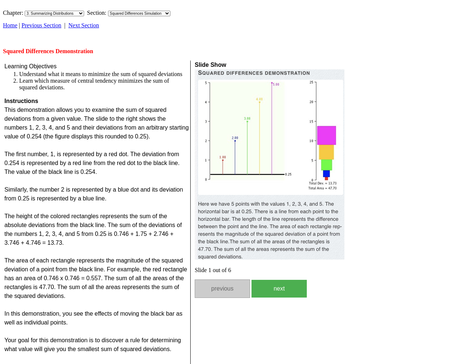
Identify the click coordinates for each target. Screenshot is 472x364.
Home (10, 25)
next (279, 288)
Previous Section (41, 25)
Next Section (84, 25)
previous (222, 288)
